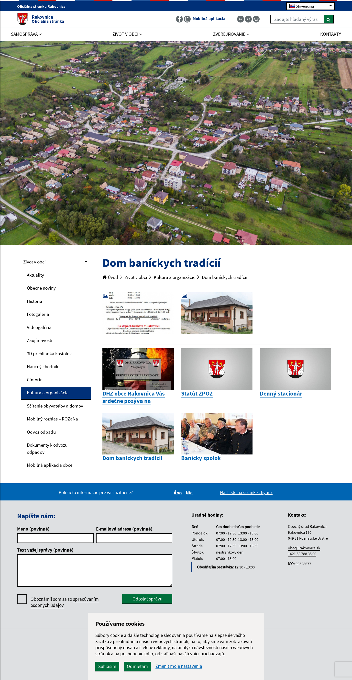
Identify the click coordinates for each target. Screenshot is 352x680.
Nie (190, 493)
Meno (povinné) (33, 529)
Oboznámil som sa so (65, 602)
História (34, 301)
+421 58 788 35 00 (302, 553)
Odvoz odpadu (41, 432)
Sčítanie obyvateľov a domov (55, 406)
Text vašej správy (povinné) (45, 550)
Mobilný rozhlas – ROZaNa (52, 419)
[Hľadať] (329, 19)
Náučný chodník (42, 366)
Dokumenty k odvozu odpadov (47, 448)
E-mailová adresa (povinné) (124, 529)
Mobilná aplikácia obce (49, 465)
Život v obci (34, 262)
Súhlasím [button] (107, 666)
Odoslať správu (147, 599)
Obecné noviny (41, 288)
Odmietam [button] (137, 666)
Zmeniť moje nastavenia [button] (178, 666)
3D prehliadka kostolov (49, 353)
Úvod (110, 277)
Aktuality (35, 275)
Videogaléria (39, 327)
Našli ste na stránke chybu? (246, 492)
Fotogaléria (38, 314)
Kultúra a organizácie (47, 393)
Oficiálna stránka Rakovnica (43, 6)
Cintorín (35, 380)
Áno (178, 493)
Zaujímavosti (39, 340)
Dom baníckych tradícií (224, 277)
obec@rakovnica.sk (304, 547)
